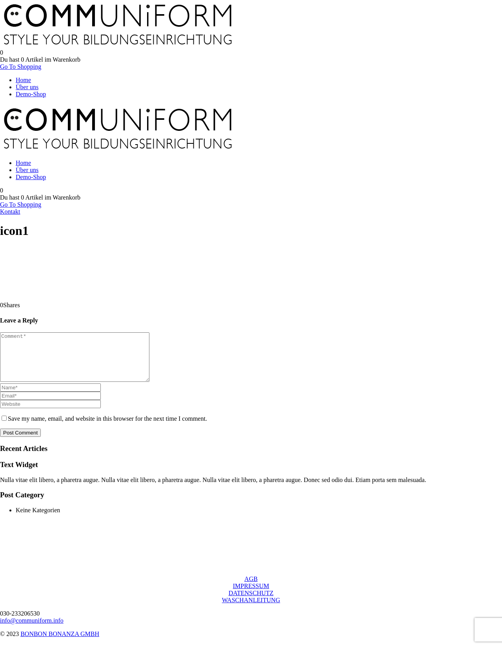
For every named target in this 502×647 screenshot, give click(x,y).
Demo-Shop (31, 94)
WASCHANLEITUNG (251, 609)
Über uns (27, 87)
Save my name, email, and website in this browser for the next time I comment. (107, 428)
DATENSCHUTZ (251, 602)
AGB (251, 588)
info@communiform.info (32, 630)
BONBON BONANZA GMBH (59, 643)
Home (23, 80)
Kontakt (10, 211)
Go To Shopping (20, 66)
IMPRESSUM (251, 595)
